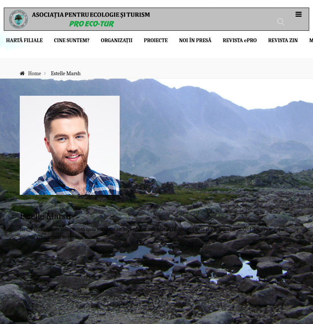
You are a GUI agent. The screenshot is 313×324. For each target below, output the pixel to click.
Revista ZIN (283, 40)
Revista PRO (240, 40)
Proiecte (156, 40)
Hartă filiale (24, 40)
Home (34, 73)
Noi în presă (195, 40)
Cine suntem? (71, 40)
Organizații (117, 40)
